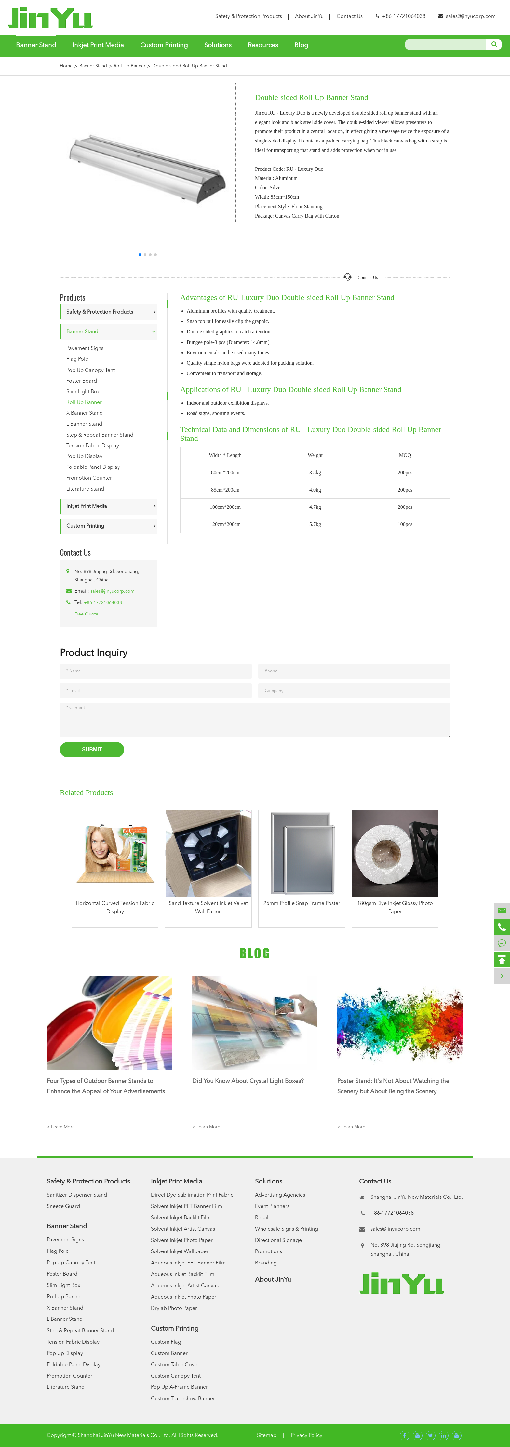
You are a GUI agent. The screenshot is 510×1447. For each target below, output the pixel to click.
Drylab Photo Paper (174, 1308)
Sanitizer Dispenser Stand (77, 1195)
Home (66, 66)
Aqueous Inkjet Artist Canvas (185, 1286)
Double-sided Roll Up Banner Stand (189, 66)
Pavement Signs (84, 348)
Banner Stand (36, 45)
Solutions (218, 45)
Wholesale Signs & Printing (286, 1229)
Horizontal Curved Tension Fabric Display (115, 907)
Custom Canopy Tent (176, 1376)
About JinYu (309, 16)
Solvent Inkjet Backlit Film (181, 1218)
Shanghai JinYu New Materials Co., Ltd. (124, 1435)
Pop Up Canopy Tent (90, 370)
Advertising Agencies (280, 1195)
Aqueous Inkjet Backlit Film (182, 1274)
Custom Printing (164, 45)
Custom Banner (169, 1353)
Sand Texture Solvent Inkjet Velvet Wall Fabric (208, 907)
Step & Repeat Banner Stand (99, 435)
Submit (92, 749)
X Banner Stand (84, 413)
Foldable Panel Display (93, 467)
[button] (140, 254)
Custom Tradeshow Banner (183, 1398)
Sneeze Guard (63, 1206)
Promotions (268, 1251)
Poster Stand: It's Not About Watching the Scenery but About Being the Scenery (393, 1086)
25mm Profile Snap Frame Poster (301, 903)
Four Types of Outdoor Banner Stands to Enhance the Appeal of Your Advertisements (106, 1086)
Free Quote (86, 614)
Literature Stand (85, 489)
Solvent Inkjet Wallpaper (179, 1251)
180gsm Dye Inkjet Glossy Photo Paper (395, 907)
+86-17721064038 (103, 603)
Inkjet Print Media (98, 45)
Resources (263, 45)
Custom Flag (166, 1342)
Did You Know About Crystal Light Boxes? (248, 1081)
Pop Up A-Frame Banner (179, 1387)
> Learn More (61, 1127)
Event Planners (272, 1206)
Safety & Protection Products (248, 16)
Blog (301, 45)
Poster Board (81, 381)
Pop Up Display (84, 456)
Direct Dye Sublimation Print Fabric (192, 1195)
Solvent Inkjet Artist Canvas (183, 1229)
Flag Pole (77, 359)
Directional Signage (278, 1240)
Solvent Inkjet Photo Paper (182, 1240)
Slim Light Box (83, 392)
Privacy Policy (306, 1435)
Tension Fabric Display (92, 446)
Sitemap (266, 1435)
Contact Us (350, 16)
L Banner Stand (84, 424)
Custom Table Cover (175, 1365)
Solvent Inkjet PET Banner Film (186, 1206)
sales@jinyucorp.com (471, 16)
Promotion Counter (89, 478)
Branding (266, 1263)
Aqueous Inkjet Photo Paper (183, 1297)
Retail (261, 1218)
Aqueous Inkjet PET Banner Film (188, 1263)
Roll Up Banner (129, 66)
